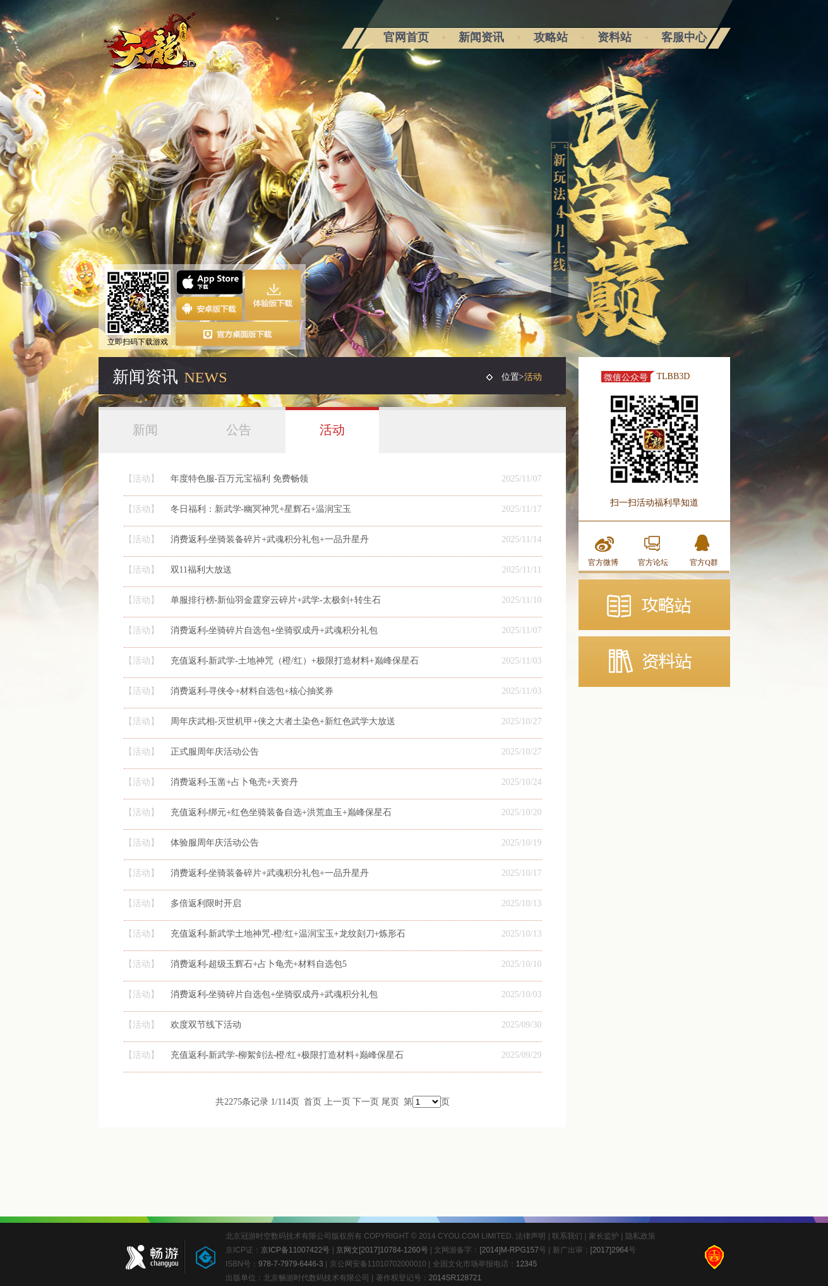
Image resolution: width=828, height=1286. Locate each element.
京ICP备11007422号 (295, 1250)
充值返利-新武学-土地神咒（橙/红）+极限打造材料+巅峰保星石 (295, 660)
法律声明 (530, 1236)
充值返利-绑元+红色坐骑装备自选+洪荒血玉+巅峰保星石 (281, 812)
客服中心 (684, 37)
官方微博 (603, 562)
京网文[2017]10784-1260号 (382, 1250)
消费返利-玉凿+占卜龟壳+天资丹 (234, 782)
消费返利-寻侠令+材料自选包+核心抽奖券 (252, 691)
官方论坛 (653, 562)
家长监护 (604, 1236)
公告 (238, 430)
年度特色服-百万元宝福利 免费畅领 (239, 478)
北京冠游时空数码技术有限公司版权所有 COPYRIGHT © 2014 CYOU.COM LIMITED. (370, 1236)
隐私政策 (640, 1236)
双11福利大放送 (201, 569)
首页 (312, 1102)
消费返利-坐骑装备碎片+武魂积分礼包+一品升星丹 (270, 539)
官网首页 (406, 37)
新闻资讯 (481, 37)
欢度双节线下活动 (206, 1024)
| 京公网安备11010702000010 (374, 1263)
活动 (332, 430)
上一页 (337, 1102)
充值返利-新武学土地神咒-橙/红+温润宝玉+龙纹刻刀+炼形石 (288, 933)
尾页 (390, 1102)
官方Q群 (704, 562)
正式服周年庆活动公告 (215, 751)
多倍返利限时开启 (206, 903)
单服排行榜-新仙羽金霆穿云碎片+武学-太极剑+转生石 (276, 600)
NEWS (205, 377)
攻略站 (551, 37)
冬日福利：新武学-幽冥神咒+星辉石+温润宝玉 (261, 509)
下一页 (365, 1102)
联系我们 (567, 1236)
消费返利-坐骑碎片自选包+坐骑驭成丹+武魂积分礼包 (274, 630)
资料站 (614, 37)
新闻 (145, 430)
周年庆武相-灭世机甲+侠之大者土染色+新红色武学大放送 (283, 721)
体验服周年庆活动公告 (215, 842)
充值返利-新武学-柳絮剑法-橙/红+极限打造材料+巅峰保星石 (287, 1055)
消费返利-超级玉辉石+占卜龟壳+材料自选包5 (259, 964)
